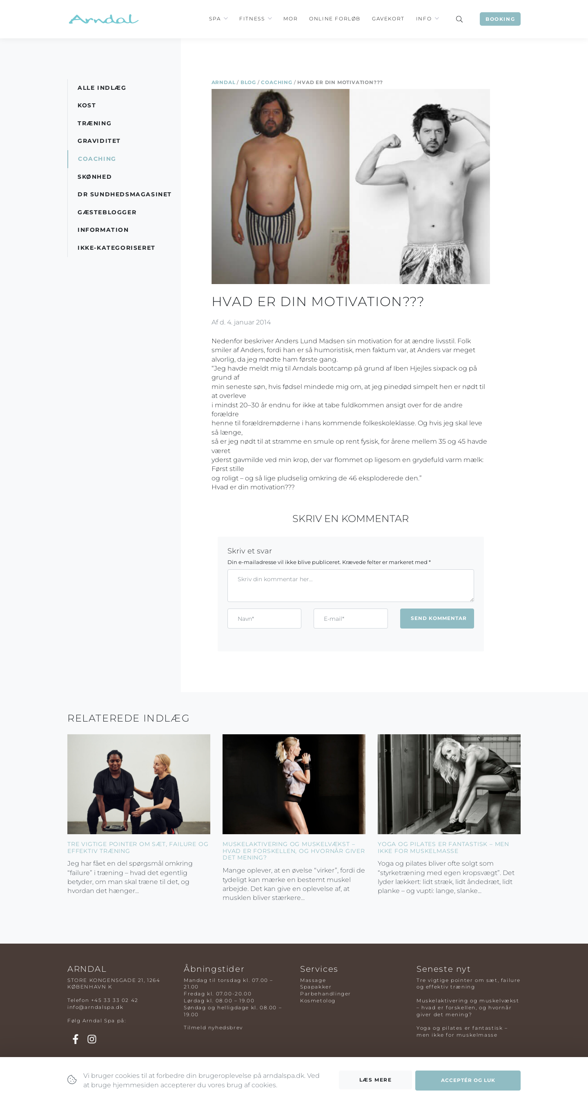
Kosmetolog (318, 1000)
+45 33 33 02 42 (114, 1000)
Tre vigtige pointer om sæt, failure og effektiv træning (137, 847)
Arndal (224, 82)
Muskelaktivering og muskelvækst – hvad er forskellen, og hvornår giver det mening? (294, 851)
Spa (214, 19)
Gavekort (388, 19)
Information (103, 229)
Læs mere (375, 1081)
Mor (290, 19)
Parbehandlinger (325, 994)
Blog (248, 82)
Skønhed (95, 176)
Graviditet (99, 140)
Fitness (252, 19)
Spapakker (316, 987)
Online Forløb (335, 19)
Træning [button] (94, 123)
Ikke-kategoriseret (117, 247)
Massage (313, 980)
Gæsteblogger (107, 212)
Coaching (276, 82)
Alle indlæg (102, 87)
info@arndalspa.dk (95, 1007)
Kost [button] (87, 105)
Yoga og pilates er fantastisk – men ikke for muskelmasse (443, 847)
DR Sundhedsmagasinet (125, 194)
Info (424, 19)
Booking (500, 19)
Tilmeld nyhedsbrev (213, 1027)
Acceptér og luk (468, 1082)
